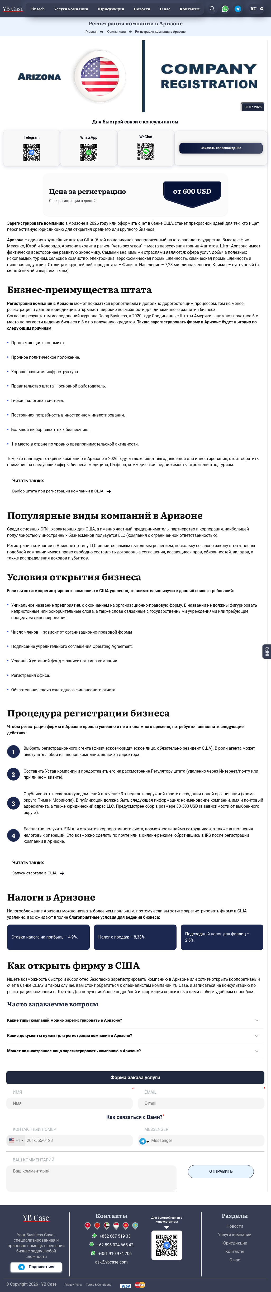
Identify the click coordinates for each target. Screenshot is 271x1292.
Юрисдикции (111, 8)
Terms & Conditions (98, 1284)
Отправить (221, 1172)
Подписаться (36, 1267)
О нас (165, 8)
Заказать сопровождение (234, 148)
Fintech (37, 8)
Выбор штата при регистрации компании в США (59, 491)
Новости (142, 8)
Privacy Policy (73, 1284)
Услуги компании (71, 8)
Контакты (189, 8)
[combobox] (16, 1141)
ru (253, 9)
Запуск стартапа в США (35, 873)
